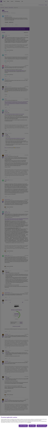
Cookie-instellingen (23, 425)
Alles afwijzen (32, 425)
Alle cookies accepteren (42, 425)
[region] (24, 422)
